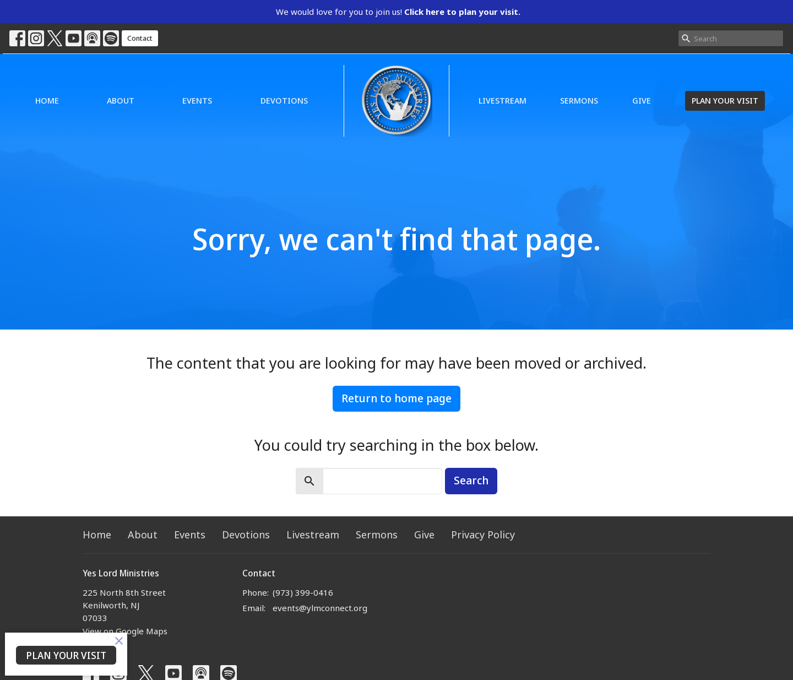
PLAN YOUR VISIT (725, 100)
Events (197, 100)
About (120, 100)
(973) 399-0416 (303, 592)
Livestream (502, 100)
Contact (140, 38)
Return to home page (396, 398)
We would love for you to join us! (398, 11)
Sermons (579, 100)
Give (641, 100)
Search (471, 480)
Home (47, 100)
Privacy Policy (483, 534)
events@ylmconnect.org (320, 607)
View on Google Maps (125, 630)
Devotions (284, 100)
